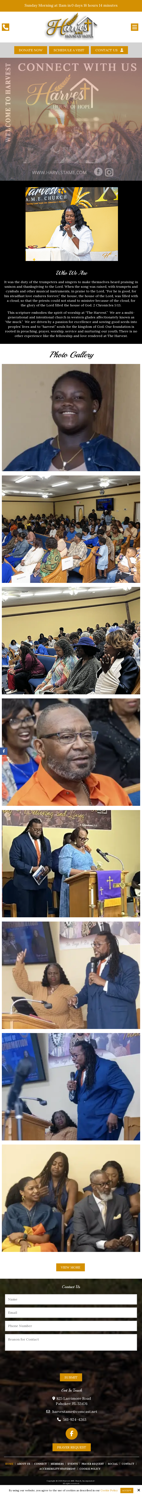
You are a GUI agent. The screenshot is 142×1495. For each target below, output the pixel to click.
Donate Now (31, 50)
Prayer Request (71, 1447)
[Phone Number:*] (71, 1326)
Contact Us (106, 50)
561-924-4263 (74, 1419)
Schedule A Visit (69, 50)
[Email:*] (71, 1312)
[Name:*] (71, 1299)
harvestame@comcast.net (74, 1411)
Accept (126, 1490)
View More (70, 1267)
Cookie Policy (109, 1490)
